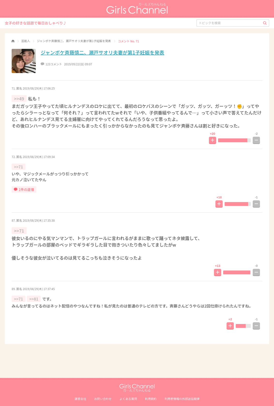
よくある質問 (128, 399)
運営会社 (80, 399)
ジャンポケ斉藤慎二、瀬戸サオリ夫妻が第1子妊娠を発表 (102, 52)
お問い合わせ (103, 399)
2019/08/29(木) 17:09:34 (39, 157)
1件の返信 (24, 189)
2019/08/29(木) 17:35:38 (39, 220)
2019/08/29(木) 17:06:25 (39, 88)
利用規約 (151, 399)
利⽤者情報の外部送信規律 (182, 399)
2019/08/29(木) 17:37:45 (39, 289)
